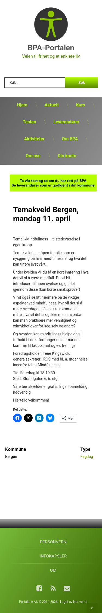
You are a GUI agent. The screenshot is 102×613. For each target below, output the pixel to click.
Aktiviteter (34, 138)
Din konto (67, 155)
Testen (29, 121)
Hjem (22, 105)
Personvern (53, 541)
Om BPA (70, 138)
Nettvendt (80, 602)
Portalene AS (28, 602)
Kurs (80, 105)
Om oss (33, 155)
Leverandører (66, 121)
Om (53, 570)
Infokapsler (53, 556)
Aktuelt (52, 105)
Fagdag (87, 456)
